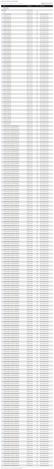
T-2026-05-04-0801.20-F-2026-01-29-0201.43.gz (11, 435)
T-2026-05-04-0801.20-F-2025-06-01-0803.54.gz (11, 383)
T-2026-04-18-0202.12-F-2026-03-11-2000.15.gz (11, 345)
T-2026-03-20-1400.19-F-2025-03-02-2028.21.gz (11, 125)
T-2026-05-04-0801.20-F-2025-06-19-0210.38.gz (11, 389)
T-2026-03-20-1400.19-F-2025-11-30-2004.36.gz (11, 197)
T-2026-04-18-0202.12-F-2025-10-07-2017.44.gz (11, 297)
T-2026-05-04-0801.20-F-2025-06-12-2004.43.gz (11, 387)
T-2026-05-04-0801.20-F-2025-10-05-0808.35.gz (11, 407)
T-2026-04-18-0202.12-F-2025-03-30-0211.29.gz (11, 245)
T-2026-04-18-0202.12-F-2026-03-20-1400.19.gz (11, 349)
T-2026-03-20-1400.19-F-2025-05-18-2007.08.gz (11, 155)
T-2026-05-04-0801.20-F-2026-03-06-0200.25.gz (11, 453)
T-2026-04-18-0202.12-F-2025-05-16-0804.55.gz (11, 265)
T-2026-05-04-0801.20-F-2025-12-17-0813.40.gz (11, 425)
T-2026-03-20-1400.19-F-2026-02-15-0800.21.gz (11, 217)
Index (4, 12)
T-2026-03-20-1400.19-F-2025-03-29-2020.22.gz (11, 131)
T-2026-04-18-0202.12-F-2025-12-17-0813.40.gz (11, 313)
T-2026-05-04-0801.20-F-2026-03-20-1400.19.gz (11, 461)
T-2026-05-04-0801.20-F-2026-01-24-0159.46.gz (11, 433)
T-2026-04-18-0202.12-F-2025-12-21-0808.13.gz (11, 315)
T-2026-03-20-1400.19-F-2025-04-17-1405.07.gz (11, 143)
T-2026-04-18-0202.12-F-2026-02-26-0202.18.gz (11, 333)
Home (2, 3)
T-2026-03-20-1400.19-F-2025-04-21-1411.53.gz (11, 145)
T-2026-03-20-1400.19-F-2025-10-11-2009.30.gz (11, 187)
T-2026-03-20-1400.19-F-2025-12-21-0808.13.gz (11, 203)
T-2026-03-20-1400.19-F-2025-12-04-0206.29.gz (11, 199)
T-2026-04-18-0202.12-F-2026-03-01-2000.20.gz (11, 339)
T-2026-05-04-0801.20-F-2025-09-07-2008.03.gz (11, 395)
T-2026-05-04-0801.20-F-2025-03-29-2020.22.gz (11, 355)
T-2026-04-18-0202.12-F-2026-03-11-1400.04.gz (11, 343)
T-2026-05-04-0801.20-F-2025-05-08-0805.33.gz (11, 375)
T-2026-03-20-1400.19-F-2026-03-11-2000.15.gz (11, 233)
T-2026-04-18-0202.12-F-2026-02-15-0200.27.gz (11, 327)
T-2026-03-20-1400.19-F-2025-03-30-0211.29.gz (11, 133)
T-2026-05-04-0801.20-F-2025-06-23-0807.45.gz (11, 393)
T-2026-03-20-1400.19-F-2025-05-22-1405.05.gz (11, 157)
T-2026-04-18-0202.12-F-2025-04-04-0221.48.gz (11, 251)
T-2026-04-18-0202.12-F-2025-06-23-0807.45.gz (11, 281)
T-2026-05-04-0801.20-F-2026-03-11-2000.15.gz (11, 457)
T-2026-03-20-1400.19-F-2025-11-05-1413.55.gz (11, 191)
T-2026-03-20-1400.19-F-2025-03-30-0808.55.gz (11, 135)
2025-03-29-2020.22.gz (7, 14)
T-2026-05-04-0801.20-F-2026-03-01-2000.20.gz (11, 451)
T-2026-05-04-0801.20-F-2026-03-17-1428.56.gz (11, 459)
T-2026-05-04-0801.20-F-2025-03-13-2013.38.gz (11, 353)
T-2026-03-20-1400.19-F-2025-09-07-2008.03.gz (11, 171)
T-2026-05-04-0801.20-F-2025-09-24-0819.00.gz (11, 405)
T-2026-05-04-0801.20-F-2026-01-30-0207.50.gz (11, 437)
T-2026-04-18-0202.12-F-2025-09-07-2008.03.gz (11, 283)
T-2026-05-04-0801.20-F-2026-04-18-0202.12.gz (11, 463)
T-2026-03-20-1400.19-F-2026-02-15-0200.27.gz (11, 215)
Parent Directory (6, 8)
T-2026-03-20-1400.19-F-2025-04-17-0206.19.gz (11, 141)
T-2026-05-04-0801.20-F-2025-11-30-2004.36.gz (11, 421)
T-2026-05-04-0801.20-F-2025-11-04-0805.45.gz (11, 413)
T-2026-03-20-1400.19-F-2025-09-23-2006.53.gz (11, 179)
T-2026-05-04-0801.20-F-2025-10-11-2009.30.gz (11, 411)
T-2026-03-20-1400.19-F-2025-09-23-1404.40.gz (11, 177)
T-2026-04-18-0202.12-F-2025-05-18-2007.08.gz (11, 267)
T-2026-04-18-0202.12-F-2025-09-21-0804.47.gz (11, 287)
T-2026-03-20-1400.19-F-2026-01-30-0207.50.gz (11, 213)
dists (8, 3)
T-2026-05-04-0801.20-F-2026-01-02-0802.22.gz (11, 429)
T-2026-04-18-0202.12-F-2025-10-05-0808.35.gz (11, 295)
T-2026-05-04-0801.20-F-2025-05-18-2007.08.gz (11, 379)
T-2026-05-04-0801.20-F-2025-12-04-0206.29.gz (11, 423)
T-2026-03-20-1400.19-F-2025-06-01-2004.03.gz (11, 161)
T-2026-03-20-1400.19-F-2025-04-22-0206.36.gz (11, 147)
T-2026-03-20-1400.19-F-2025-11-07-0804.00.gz (11, 193)
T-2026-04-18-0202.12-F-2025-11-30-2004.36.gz (11, 309)
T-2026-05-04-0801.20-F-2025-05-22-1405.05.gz (11, 381)
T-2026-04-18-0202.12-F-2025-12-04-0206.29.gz (11, 311)
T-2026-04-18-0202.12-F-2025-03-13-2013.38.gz (11, 241)
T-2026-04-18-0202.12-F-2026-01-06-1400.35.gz (11, 319)
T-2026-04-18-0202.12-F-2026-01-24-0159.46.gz (11, 321)
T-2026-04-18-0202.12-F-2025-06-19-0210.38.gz (11, 277)
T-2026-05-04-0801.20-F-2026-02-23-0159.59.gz (11, 443)
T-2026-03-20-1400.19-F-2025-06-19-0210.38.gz (11, 165)
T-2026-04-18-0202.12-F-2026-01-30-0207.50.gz (11, 325)
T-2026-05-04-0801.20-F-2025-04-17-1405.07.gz (11, 367)
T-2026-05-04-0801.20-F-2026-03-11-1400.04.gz (11, 455)
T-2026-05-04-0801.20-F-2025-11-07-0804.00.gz (11, 417)
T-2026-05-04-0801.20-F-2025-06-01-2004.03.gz (11, 385)
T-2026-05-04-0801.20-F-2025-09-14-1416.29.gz (11, 397)
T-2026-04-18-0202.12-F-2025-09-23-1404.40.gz (11, 289)
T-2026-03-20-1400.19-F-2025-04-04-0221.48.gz (11, 139)
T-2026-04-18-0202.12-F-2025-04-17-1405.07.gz (11, 255)
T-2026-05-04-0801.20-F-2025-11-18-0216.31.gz (11, 419)
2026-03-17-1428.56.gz (7, 117)
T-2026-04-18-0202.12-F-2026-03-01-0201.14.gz (11, 337)
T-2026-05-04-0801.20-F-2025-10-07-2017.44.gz (11, 409)
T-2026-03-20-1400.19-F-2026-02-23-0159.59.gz (11, 219)
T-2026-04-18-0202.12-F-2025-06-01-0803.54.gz (11, 271)
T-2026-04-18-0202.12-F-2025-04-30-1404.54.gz (11, 261)
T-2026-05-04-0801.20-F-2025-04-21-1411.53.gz (11, 369)
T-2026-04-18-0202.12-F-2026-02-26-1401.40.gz (11, 335)
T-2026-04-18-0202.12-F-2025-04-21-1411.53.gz (11, 257)
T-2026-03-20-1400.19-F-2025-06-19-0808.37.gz (11, 167)
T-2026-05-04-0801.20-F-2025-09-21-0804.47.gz (11, 399)
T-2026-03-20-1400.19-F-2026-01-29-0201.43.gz (11, 211)
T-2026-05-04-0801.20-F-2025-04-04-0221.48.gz (11, 363)
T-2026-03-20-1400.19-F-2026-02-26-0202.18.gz (11, 221)
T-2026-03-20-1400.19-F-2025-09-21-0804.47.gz (11, 175)
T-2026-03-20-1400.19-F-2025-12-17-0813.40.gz (11, 201)
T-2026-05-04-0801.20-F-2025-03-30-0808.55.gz (11, 359)
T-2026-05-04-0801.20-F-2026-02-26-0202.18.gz (11, 445)
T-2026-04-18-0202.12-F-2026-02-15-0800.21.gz (11, 329)
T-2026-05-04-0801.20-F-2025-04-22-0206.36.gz (11, 371)
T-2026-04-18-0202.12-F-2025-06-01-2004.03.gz (11, 273)
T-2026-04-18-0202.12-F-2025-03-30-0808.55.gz (11, 247)
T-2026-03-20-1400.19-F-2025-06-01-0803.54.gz (11, 159)
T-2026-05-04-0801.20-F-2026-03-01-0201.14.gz (11, 449)
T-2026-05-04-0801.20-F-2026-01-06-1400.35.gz (11, 431)
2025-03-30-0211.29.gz (7, 16)
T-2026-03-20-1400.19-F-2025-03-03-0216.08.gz (11, 127)
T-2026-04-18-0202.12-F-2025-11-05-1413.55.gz (11, 303)
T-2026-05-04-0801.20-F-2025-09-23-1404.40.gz (11, 401)
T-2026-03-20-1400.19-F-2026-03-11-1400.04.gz (11, 231)
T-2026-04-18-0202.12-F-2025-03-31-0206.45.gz (11, 249)
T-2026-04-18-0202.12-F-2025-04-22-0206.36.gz (11, 259)
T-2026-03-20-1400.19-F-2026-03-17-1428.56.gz (11, 235)
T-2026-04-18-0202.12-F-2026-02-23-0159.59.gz (11, 331)
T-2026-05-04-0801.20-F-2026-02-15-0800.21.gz (11, 441)
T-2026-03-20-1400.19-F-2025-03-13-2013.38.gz (11, 129)
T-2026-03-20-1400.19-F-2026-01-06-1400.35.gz (11, 207)
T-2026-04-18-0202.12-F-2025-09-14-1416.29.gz (11, 285)
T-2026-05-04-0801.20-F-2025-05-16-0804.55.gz (11, 377)
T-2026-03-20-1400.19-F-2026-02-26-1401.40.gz (11, 223)
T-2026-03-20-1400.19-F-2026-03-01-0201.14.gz (11, 225)
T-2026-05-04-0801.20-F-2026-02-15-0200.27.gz (11, 439)
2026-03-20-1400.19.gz (7, 119)
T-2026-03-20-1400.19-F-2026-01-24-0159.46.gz (11, 209)
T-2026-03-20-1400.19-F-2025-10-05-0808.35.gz (11, 183)
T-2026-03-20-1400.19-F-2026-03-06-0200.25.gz (11, 229)
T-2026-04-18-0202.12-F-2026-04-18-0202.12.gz (11, 351)
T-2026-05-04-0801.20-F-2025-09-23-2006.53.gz (11, 403)
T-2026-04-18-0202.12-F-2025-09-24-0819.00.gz (11, 293)
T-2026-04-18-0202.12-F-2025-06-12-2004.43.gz (11, 275)
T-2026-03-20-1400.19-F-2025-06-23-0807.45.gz (11, 169)
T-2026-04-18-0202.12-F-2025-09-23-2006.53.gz (11, 291)
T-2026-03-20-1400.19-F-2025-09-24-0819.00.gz (11, 181)
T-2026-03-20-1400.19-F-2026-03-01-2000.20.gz (11, 227)
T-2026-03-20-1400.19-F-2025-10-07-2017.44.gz (11, 185)
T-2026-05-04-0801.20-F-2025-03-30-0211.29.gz (11, 357)
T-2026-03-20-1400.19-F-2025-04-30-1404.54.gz (11, 149)
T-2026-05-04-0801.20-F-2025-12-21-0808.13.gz (11, 427)
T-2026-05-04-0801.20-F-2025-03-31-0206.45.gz (11, 361)
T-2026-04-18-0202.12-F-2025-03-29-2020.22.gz (11, 243)
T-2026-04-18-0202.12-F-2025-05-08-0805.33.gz (11, 263)
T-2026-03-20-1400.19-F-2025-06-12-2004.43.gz (11, 163)
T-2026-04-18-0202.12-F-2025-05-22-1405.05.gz (11, 269)
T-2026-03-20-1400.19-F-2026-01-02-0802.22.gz (11, 205)
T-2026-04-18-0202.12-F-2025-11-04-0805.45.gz (11, 301)
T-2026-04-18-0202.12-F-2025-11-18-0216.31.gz (11, 307)
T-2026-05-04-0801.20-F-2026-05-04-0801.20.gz (11, 465)
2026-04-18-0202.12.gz (7, 121)
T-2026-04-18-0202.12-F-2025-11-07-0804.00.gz (11, 305)
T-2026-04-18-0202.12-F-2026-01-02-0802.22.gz (11, 317)
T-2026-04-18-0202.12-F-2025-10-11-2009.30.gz (11, 299)
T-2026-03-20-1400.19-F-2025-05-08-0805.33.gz (11, 151)
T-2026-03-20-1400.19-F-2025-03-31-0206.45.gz (11, 137)
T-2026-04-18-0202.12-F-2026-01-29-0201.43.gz (11, 323)
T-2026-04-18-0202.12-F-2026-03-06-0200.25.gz (11, 341)
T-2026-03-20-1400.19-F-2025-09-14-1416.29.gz (11, 173)
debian (5, 3)
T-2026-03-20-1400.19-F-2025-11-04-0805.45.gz (11, 189)
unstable (10, 3)
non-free (14, 3)
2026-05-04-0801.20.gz (7, 123)
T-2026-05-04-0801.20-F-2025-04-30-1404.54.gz (11, 373)
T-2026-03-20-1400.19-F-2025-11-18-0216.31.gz (11, 195)
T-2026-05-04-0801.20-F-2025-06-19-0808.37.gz (11, 391)
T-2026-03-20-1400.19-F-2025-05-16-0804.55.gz (11, 153)
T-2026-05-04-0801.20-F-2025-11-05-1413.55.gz (11, 415)
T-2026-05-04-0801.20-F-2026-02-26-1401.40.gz (11, 447)
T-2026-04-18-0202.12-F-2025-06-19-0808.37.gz (11, 279)
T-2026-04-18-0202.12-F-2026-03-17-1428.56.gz (11, 347)
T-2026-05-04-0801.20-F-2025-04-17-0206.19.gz (11, 365)
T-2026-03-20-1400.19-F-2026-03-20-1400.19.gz (11, 237)
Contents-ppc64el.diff (19, 3)
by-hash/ (4, 10)
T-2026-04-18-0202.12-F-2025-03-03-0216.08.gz (11, 239)
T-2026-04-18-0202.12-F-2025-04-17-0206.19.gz (11, 253)
